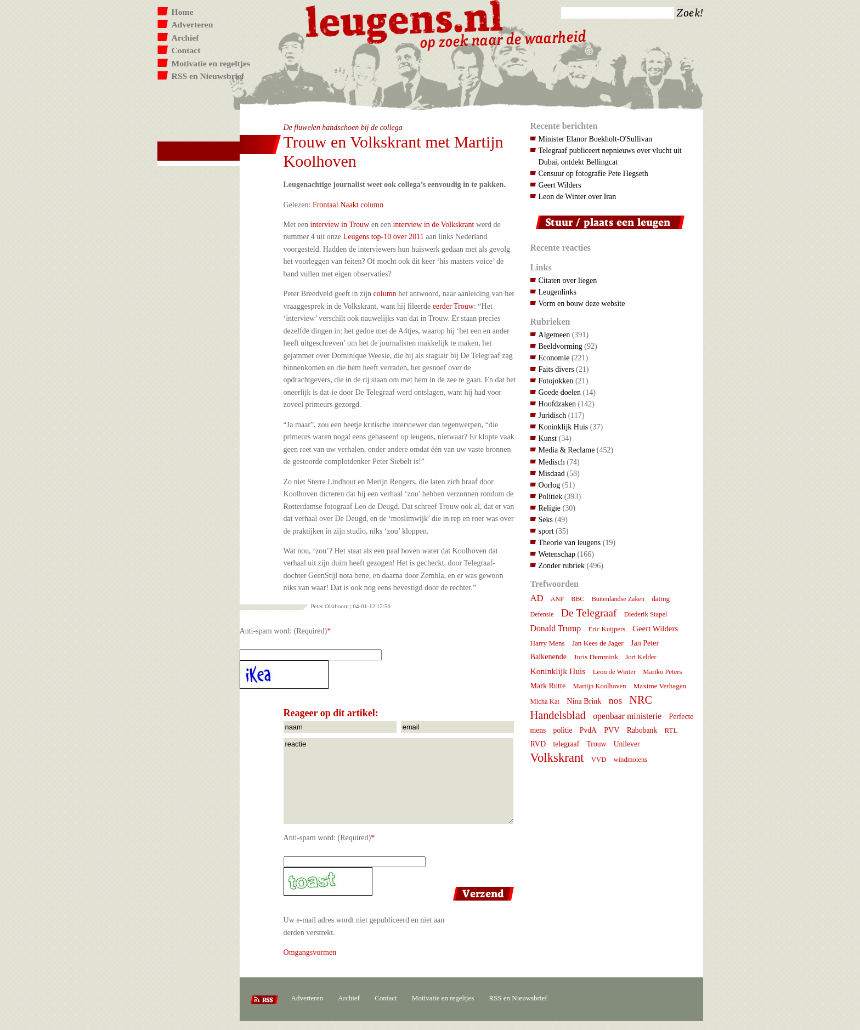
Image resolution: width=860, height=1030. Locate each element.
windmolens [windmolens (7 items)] (631, 759)
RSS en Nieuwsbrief (208, 76)
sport (546, 531)
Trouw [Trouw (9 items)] (596, 744)
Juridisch (553, 415)
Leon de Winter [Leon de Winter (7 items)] (614, 672)
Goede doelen (560, 392)
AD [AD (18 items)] (537, 598)
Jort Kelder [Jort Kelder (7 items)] (640, 657)
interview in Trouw (340, 224)
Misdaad (552, 473)
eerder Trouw (453, 306)
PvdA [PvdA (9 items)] (588, 730)
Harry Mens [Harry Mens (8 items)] (547, 643)
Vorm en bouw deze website (582, 303)
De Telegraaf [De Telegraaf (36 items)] (589, 613)
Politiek (551, 496)
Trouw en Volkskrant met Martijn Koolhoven (393, 151)
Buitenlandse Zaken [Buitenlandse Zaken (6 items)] (618, 599)
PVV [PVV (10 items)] (611, 730)
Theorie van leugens (570, 542)
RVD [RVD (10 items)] (538, 743)
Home (183, 11)
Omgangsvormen (310, 952)
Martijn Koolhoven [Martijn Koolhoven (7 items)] (599, 686)
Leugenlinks (557, 291)
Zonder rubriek (562, 565)
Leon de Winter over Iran (577, 196)
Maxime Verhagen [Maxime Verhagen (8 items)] (659, 686)
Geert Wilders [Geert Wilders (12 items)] (655, 628)
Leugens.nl (404, 20)
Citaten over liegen (568, 280)
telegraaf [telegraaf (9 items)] (566, 744)
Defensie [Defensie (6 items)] (542, 614)
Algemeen (554, 334)
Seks (546, 519)
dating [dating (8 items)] (661, 599)
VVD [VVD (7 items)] (598, 759)
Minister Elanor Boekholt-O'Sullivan (596, 138)
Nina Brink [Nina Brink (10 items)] (584, 701)
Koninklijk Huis (564, 426)
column (385, 293)
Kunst (548, 438)
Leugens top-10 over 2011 (383, 236)
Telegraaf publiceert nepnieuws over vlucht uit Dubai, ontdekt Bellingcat (610, 156)
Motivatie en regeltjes (211, 63)
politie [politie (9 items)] (563, 730)
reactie (398, 781)
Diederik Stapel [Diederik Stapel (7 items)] (645, 614)
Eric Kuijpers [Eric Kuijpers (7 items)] (606, 629)
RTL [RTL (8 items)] (670, 730)
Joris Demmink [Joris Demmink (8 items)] (596, 657)
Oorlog (550, 484)
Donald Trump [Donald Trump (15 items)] (555, 628)
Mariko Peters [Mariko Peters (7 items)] (662, 672)
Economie (554, 357)
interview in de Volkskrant (433, 224)
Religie (550, 507)
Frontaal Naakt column (348, 204)
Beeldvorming (560, 346)
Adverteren (192, 24)
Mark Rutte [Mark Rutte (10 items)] (548, 685)
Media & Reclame (567, 449)
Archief (185, 37)
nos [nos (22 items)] (615, 700)
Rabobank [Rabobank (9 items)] (642, 730)
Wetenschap (557, 554)
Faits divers (556, 369)
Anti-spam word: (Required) (283, 630)
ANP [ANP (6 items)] (557, 599)
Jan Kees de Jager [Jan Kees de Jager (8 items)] (598, 643)
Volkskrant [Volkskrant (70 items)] (557, 758)
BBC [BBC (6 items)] (577, 599)
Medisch (552, 461)
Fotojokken (556, 380)
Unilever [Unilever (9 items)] (627, 744)
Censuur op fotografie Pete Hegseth (593, 173)
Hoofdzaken (557, 403)
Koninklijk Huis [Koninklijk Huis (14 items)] (558, 671)
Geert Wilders (560, 184)
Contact (186, 50)
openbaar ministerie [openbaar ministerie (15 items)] (627, 716)
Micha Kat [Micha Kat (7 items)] (545, 701)
